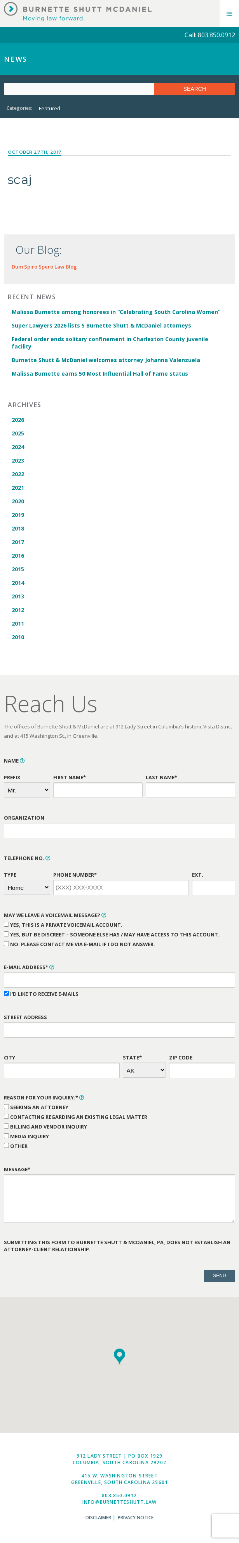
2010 (18, 637)
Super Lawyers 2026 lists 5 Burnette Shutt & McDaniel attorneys (101, 325)
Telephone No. (27, 858)
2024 (18, 447)
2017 (18, 542)
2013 (18, 596)
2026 (18, 419)
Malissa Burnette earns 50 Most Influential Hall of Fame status (100, 373)
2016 (18, 555)
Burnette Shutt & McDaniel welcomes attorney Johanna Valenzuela (106, 360)
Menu (229, 13)
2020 (18, 501)
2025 (18, 433)
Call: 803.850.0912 (210, 35)
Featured (49, 108)
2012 (18, 610)
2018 (18, 528)
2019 (18, 514)
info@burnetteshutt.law (119, 1502)
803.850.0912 (119, 1495)
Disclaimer (98, 1517)
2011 (18, 623)
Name (14, 760)
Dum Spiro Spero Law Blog (44, 266)
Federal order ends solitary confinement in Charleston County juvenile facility (110, 342)
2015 (18, 569)
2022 (18, 474)
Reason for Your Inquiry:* (44, 1097)
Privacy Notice (136, 1517)
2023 (18, 460)
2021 (18, 487)
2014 (18, 582)
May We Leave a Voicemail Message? (55, 915)
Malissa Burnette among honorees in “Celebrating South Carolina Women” (116, 312)
